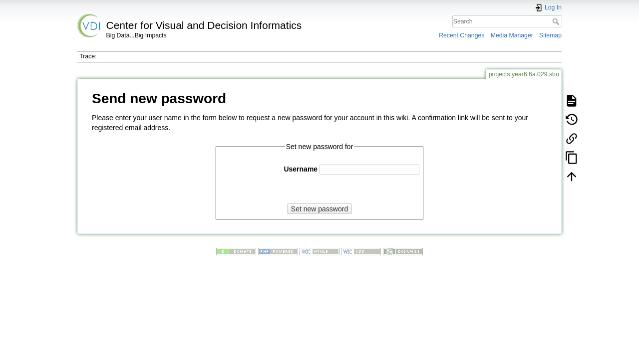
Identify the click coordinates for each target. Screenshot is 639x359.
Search (557, 21)
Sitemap (550, 35)
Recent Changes (461, 35)
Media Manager (512, 35)
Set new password (319, 209)
